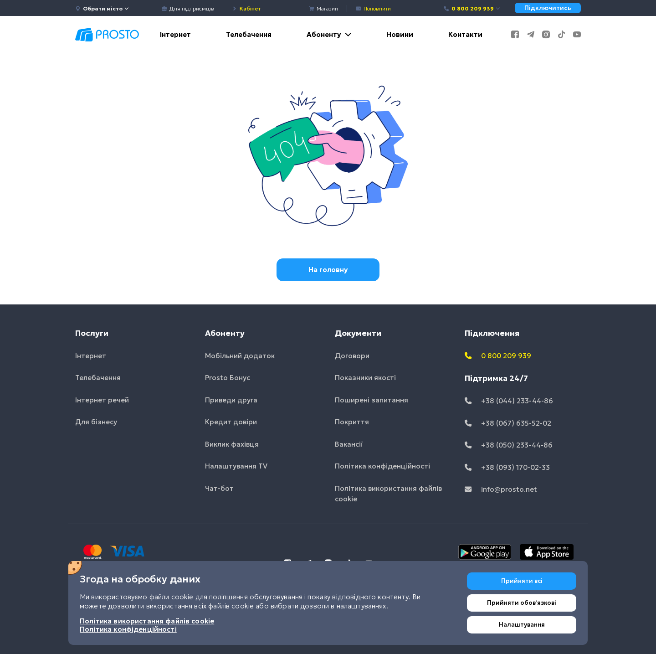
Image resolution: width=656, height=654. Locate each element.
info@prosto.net (501, 489)
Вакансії (349, 444)
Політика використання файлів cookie (388, 493)
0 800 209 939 (472, 8)
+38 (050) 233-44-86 (509, 445)
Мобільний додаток (240, 355)
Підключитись (547, 8)
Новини (399, 34)
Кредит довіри (231, 421)
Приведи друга (231, 400)
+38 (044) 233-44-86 (509, 401)
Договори (352, 355)
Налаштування (522, 624)
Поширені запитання (371, 400)
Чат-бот (219, 488)
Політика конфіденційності (382, 466)
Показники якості (365, 377)
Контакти (465, 34)
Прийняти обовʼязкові (521, 603)
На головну (328, 269)
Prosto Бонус (227, 377)
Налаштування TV (236, 466)
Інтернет (175, 34)
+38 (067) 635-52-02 (508, 423)
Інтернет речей (102, 400)
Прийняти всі (522, 581)
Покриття (352, 421)
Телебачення (249, 34)
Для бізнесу (96, 421)
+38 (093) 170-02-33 (507, 467)
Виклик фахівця (232, 444)
